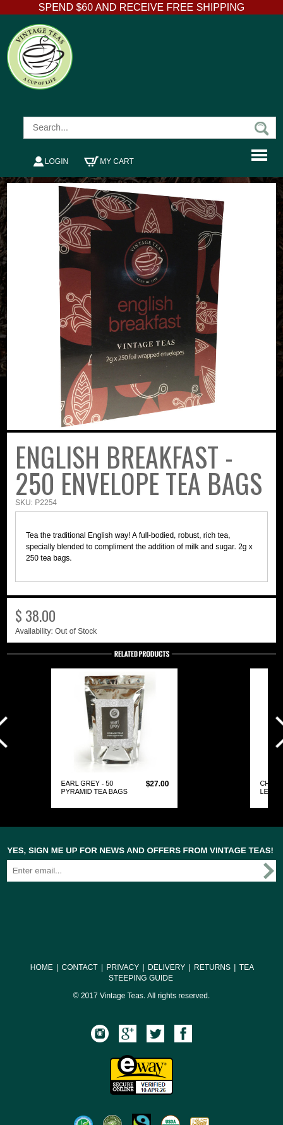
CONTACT (80, 967)
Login (50, 161)
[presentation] (103, 907)
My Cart (109, 161)
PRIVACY (122, 967)
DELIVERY (166, 967)
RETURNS (212, 967)
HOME (41, 967)
